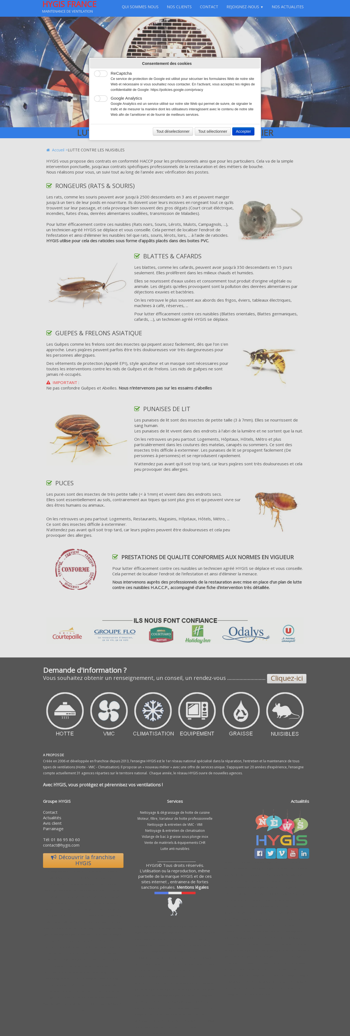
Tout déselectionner (173, 131)
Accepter (243, 131)
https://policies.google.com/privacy (177, 90)
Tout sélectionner (212, 131)
